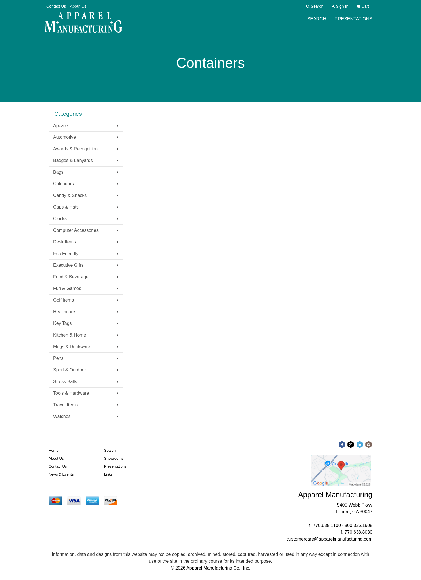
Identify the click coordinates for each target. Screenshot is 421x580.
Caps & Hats (66, 207)
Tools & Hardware (71, 393)
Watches (62, 416)
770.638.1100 (327, 525)
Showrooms (114, 458)
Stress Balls (65, 381)
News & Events (61, 474)
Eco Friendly (65, 253)
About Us (78, 6)
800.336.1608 (358, 525)
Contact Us (56, 6)
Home (54, 450)
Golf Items (63, 300)
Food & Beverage (71, 276)
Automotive (64, 137)
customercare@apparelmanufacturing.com (329, 539)
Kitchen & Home (69, 335)
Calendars (63, 183)
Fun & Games (67, 288)
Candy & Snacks (70, 195)
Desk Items (64, 241)
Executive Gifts (68, 265)
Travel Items (65, 404)
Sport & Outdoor (69, 369)
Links (108, 474)
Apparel (61, 125)
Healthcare (64, 311)
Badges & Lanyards (73, 160)
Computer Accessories (76, 230)
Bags (58, 172)
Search (316, 22)
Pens (58, 358)
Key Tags (62, 323)
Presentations (353, 22)
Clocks (60, 218)
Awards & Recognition (75, 148)
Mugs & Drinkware (71, 346)
